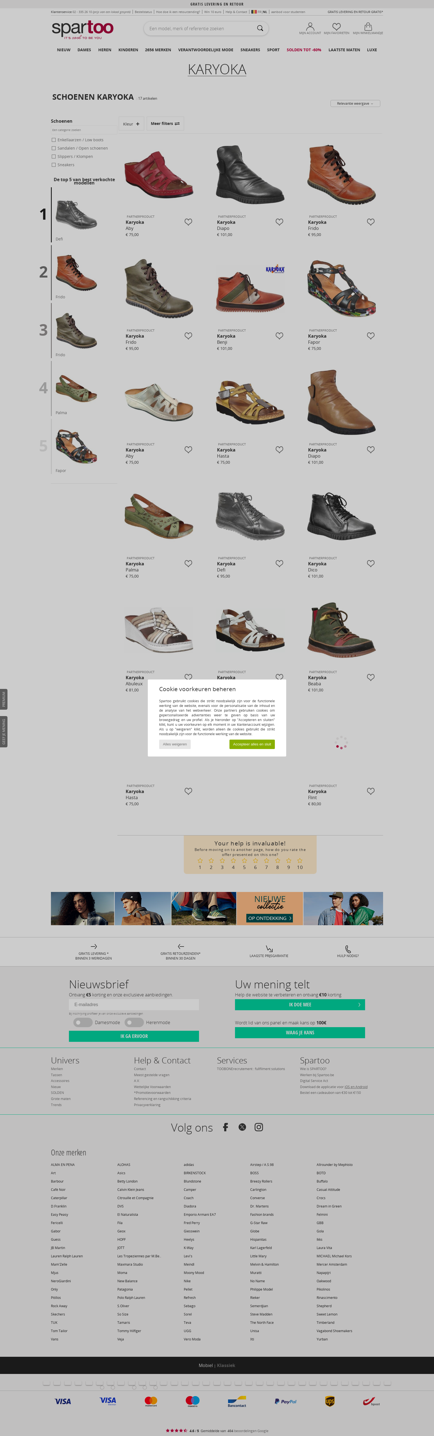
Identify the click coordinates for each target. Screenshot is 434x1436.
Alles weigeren (175, 744)
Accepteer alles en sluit (252, 744)
